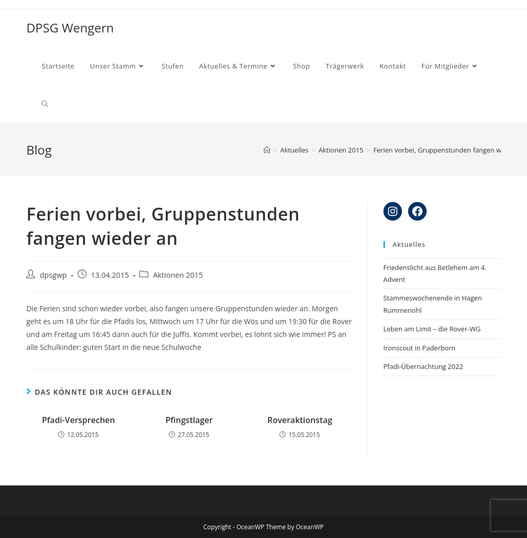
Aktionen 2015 (178, 275)
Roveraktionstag (299, 420)
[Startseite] (267, 150)
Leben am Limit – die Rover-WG (432, 328)
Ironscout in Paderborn (419, 347)
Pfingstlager (189, 420)
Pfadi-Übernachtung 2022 (423, 366)
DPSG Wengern (70, 27)
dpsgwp (53, 275)
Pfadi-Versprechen (78, 420)
